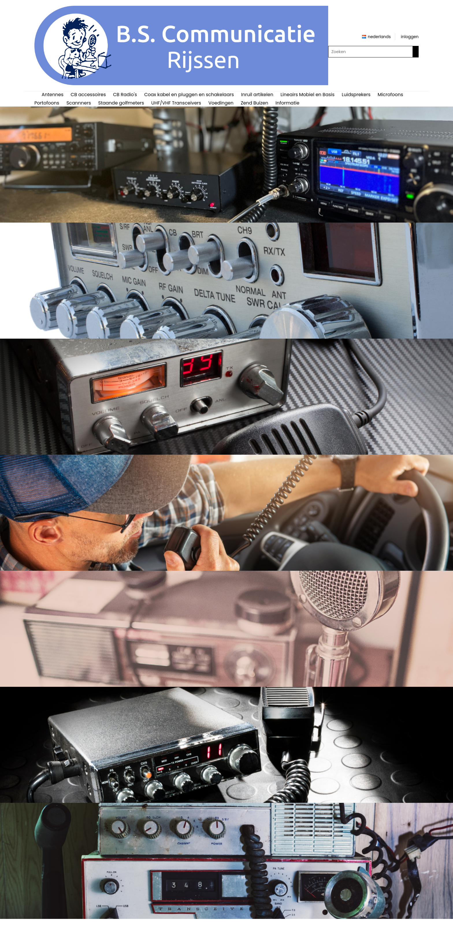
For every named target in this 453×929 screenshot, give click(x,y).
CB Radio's (125, 94)
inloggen (410, 37)
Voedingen (220, 103)
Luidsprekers (356, 94)
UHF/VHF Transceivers (176, 103)
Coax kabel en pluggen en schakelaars (189, 94)
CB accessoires (88, 94)
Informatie (287, 103)
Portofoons (46, 103)
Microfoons (390, 94)
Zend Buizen (254, 103)
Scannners (78, 103)
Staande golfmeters (121, 103)
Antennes (53, 94)
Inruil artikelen (257, 94)
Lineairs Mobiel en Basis (308, 94)
